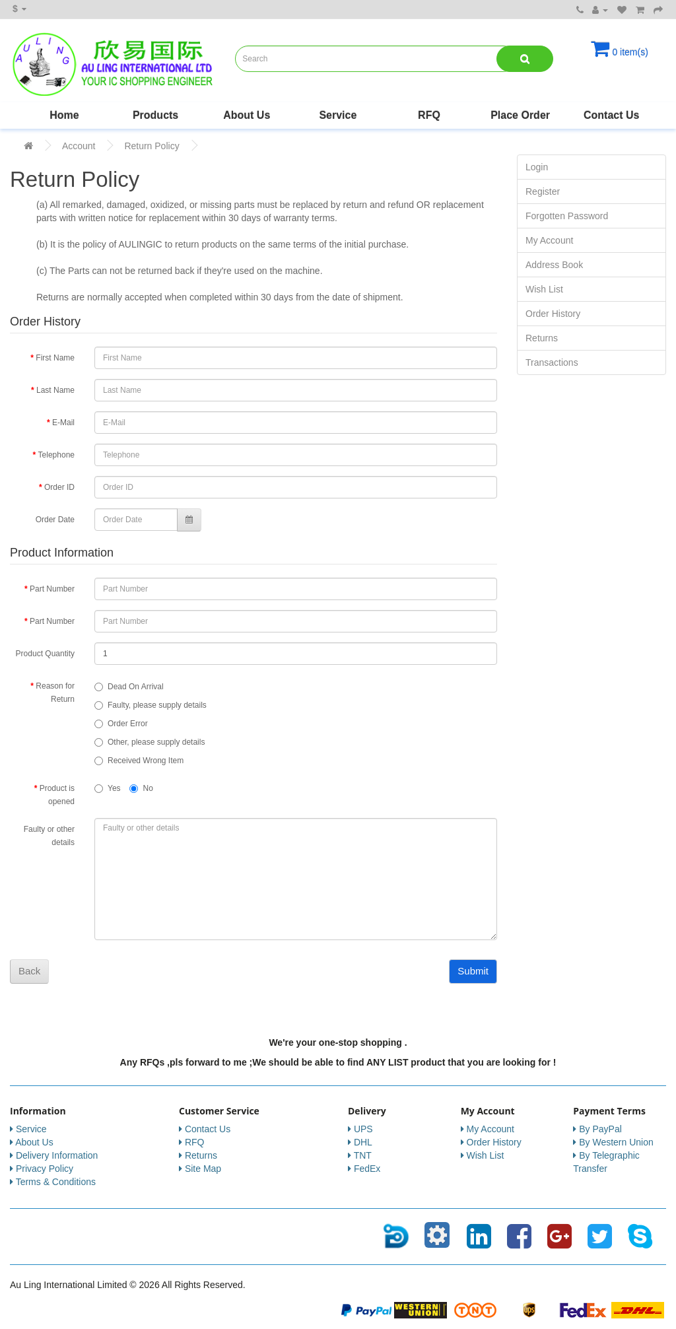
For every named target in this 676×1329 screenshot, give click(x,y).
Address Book (554, 264)
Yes (107, 788)
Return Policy (151, 146)
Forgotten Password (566, 216)
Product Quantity (45, 653)
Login (536, 167)
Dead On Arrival (129, 686)
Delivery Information (57, 1155)
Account (79, 146)
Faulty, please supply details (150, 705)
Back (29, 970)
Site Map (203, 1168)
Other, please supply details (149, 742)
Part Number (52, 589)
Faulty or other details (49, 836)
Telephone (56, 455)
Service (337, 115)
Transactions (551, 362)
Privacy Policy (44, 1168)
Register (542, 191)
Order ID (59, 487)
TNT (363, 1155)
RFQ (429, 115)
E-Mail (63, 422)
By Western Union (616, 1142)
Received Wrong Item (139, 760)
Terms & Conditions (56, 1181)
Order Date (55, 519)
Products (155, 115)
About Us (246, 115)
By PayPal (600, 1129)
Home (64, 115)
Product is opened (57, 795)
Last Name (55, 390)
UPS (363, 1129)
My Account (549, 240)
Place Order (520, 115)
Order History (552, 313)
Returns (541, 338)
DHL (363, 1142)
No (140, 788)
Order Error (121, 723)
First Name (55, 357)
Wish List (544, 289)
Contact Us (611, 115)
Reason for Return (55, 692)
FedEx (367, 1168)
